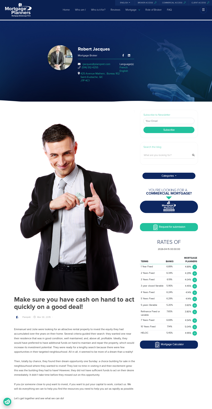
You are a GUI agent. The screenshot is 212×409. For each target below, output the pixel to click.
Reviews (115, 12)
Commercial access (174, 3)
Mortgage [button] (133, 12)
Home (66, 12)
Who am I (80, 12)
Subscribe (169, 130)
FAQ (169, 12)
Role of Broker (153, 12)
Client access (200, 3)
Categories (167, 176)
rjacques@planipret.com (96, 64)
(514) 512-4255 (90, 67)
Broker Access (147, 3)
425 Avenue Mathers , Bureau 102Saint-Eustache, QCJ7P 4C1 (100, 77)
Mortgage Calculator (169, 345)
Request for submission (169, 227)
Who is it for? (98, 12)
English (124, 3)
